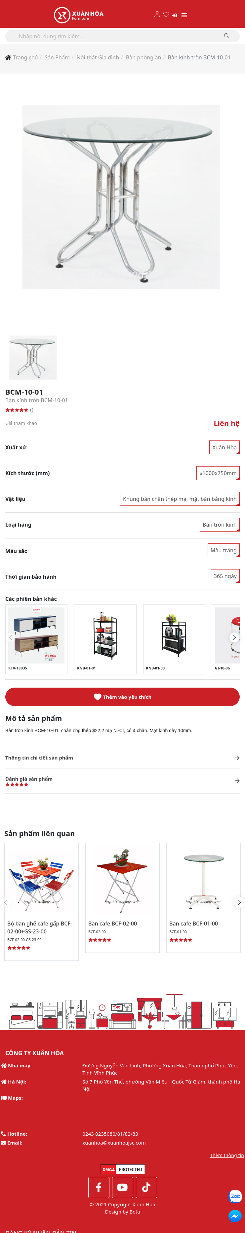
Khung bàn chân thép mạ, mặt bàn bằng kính (180, 499)
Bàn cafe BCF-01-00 (199, 926)
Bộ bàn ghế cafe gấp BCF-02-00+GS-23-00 (39, 930)
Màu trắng (224, 550)
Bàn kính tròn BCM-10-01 (199, 57)
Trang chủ (25, 57)
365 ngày (225, 576)
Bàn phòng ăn (143, 57)
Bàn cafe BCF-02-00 (118, 926)
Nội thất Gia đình (97, 57)
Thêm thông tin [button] (227, 1158)
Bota (134, 1214)
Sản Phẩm (57, 57)
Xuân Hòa (224, 447)
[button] (234, 638)
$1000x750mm (218, 473)
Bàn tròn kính (220, 525)
